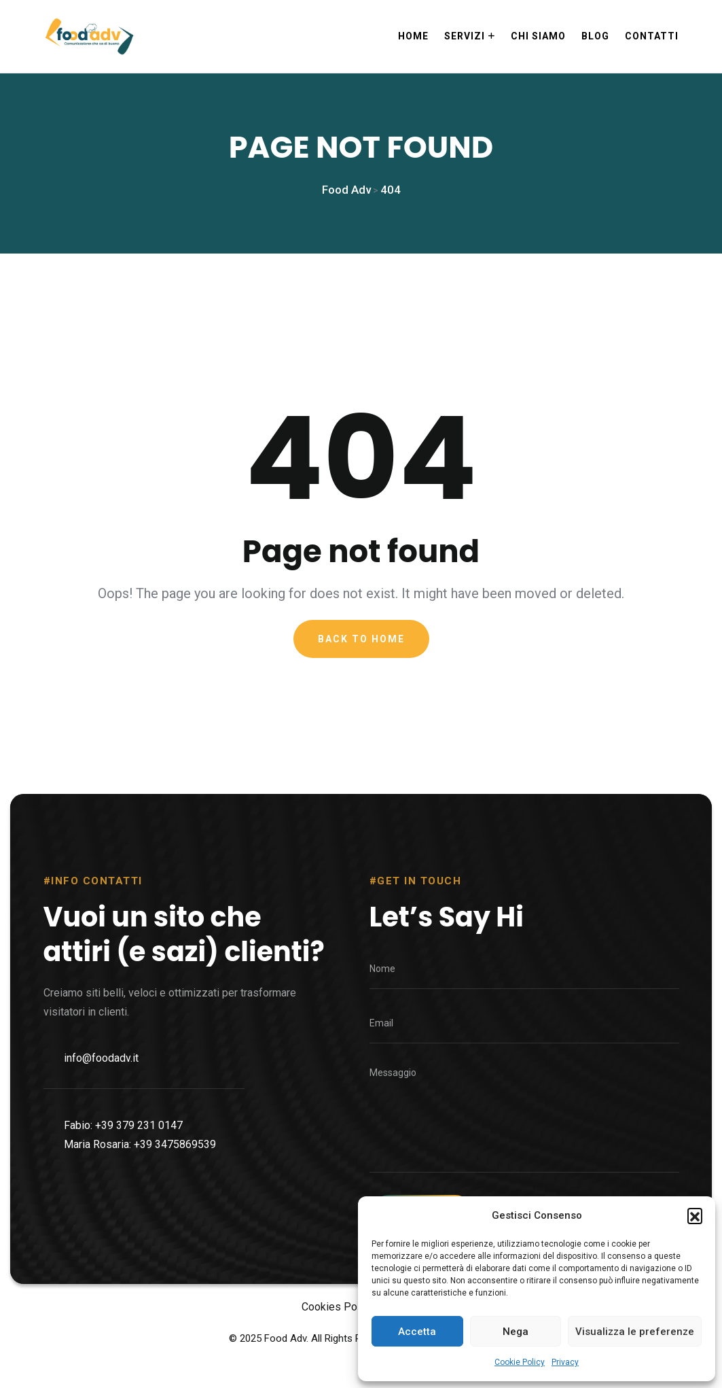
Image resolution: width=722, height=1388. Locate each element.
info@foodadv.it (101, 1115)
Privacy (565, 1362)
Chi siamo (538, 36)
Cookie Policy (519, 1362)
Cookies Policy (338, 1333)
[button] (695, 1215)
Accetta (417, 1331)
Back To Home (361, 647)
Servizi (464, 36)
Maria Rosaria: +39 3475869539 (140, 1202)
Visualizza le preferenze (634, 1331)
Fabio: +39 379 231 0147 (123, 1183)
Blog (595, 36)
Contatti (652, 36)
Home (413, 36)
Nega (515, 1331)
